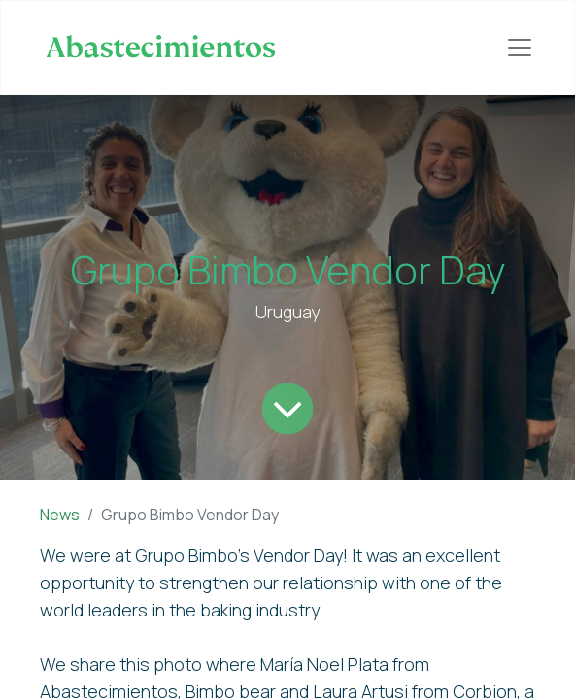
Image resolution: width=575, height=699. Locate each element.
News (60, 514)
